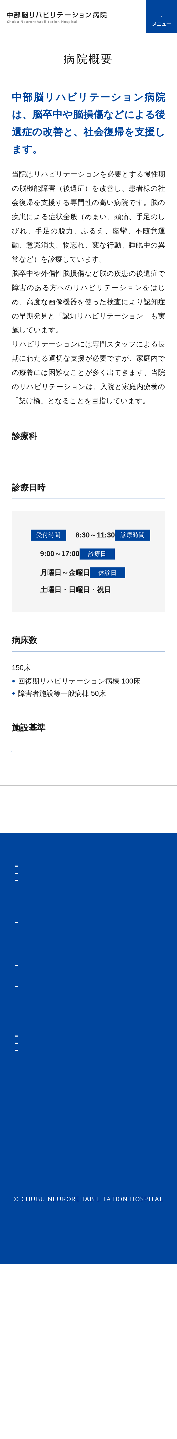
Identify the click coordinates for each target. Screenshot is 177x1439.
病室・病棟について (54, 1244)
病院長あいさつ (123, 914)
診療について (44, 1092)
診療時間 (131, 16)
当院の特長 (116, 888)
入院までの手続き (50, 1227)
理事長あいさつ (34, 914)
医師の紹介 (40, 1125)
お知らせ (33, 1056)
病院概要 (23, 888)
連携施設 (23, 940)
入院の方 (33, 1210)
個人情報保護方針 (56, 1339)
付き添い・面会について (50, 1282)
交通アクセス (120, 940)
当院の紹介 (120, 1100)
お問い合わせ (125, 1254)
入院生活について (50, 1260)
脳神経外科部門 (79, 473)
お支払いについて (51, 1304)
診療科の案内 (44, 1108)
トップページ (41, 1037)
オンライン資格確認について (57, 1186)
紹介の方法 (124, 1054)
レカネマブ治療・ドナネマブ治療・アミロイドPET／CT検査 (61, 1153)
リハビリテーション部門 (72, 509)
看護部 (113, 1235)
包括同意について (120, 1339)
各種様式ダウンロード (128, 1076)
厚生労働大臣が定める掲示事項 (70, 828)
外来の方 (33, 1075)
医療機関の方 (124, 1037)
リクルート (121, 1217)
